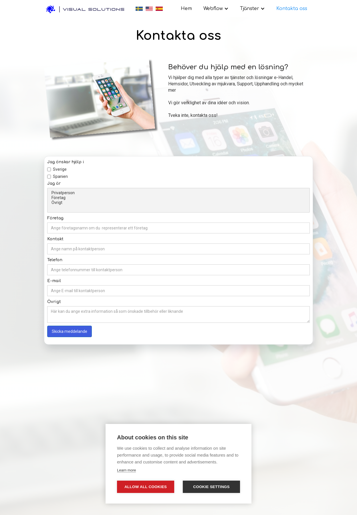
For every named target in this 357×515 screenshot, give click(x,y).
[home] (87, 7)
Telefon (54, 260)
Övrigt (178, 202)
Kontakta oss (291, 8)
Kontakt (55, 239)
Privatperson (178, 192)
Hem (186, 8)
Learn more (126, 470)
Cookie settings (211, 487)
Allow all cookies (145, 487)
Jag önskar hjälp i (65, 162)
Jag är (54, 183)
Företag (178, 197)
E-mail (54, 281)
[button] (216, 8)
